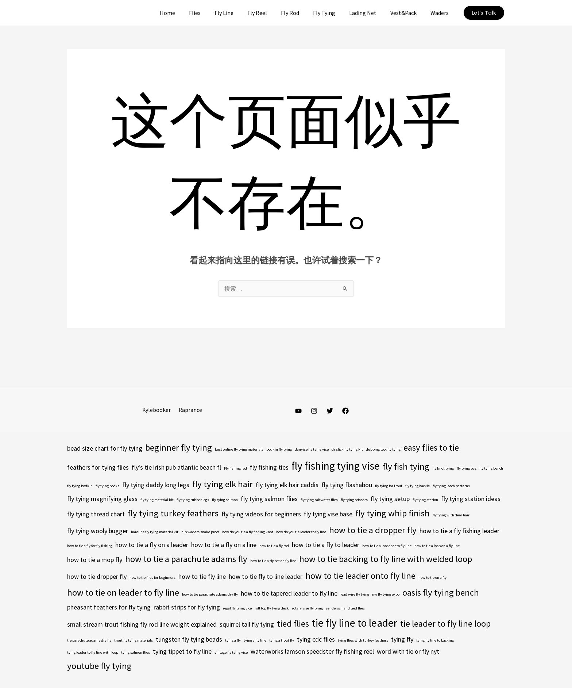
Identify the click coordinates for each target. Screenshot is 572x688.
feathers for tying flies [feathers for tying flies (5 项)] (98, 467)
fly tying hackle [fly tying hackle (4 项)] (417, 486)
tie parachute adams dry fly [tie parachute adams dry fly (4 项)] (89, 640)
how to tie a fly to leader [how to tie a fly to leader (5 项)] (325, 545)
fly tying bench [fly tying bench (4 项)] (491, 468)
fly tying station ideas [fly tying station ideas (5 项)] (470, 499)
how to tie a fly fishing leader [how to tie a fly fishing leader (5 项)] (459, 531)
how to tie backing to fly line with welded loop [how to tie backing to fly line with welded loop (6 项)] (385, 559)
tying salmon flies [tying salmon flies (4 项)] (135, 652)
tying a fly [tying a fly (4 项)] (233, 640)
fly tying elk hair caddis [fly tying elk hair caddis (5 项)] (287, 485)
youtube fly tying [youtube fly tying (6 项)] (99, 666)
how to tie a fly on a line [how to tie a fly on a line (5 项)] (223, 545)
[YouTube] (298, 411)
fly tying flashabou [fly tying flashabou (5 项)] (346, 485)
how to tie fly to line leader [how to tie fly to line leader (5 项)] (265, 577)
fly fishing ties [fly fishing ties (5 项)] (269, 467)
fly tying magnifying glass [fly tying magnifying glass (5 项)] (102, 499)
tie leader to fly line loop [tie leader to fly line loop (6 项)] (445, 624)
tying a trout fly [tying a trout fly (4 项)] (281, 640)
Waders (441, 12)
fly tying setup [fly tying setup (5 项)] (390, 499)
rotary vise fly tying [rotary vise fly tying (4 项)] (307, 608)
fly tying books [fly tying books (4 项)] (107, 486)
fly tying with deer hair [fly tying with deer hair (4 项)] (451, 515)
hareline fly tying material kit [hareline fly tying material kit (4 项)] (154, 532)
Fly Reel (269, 12)
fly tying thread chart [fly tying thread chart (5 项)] (96, 514)
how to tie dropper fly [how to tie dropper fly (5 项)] (97, 577)
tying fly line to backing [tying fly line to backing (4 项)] (435, 640)
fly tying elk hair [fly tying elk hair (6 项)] (222, 484)
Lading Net (368, 12)
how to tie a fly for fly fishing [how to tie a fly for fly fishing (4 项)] (89, 546)
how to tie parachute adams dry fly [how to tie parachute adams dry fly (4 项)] (210, 594)
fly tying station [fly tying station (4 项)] (425, 500)
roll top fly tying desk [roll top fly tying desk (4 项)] (272, 608)
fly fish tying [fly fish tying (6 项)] (406, 467)
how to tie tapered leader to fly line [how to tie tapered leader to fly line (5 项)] (289, 593)
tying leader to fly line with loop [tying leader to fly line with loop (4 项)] (92, 652)
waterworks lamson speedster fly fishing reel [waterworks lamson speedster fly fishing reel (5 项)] (312, 651)
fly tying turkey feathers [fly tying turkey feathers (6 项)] (173, 513)
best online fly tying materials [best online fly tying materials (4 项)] (239, 449)
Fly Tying (332, 12)
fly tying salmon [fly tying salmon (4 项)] (225, 500)
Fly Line (238, 12)
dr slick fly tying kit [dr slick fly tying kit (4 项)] (347, 449)
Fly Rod (300, 12)
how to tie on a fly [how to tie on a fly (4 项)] (432, 578)
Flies (211, 12)
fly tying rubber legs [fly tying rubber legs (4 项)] (193, 500)
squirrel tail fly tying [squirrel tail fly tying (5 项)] (247, 624)
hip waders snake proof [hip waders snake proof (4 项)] (200, 532)
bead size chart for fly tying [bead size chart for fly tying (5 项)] (104, 448)
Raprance (189, 410)
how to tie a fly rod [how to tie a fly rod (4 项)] (274, 546)
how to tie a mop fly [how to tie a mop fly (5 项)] (94, 560)
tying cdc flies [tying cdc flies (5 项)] (316, 639)
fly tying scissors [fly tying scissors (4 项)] (354, 500)
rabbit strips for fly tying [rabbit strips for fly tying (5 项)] (187, 607)
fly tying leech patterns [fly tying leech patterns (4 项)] (451, 486)
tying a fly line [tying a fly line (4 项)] (255, 640)
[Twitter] (329, 411)
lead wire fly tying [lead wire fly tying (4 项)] (354, 594)
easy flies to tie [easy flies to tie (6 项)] (431, 448)
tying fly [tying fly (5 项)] (402, 639)
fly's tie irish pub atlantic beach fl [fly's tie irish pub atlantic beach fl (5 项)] (176, 467)
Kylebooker (157, 410)
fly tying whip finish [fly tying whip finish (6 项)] (392, 513)
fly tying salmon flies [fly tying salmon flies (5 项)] (269, 499)
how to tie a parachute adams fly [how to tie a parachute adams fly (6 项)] (186, 559)
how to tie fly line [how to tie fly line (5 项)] (202, 577)
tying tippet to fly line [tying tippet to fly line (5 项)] (182, 651)
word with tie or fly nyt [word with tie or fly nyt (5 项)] (408, 651)
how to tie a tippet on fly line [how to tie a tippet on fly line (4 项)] (273, 561)
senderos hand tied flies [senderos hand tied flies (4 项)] (345, 608)
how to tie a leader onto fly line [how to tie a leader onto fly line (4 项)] (386, 546)
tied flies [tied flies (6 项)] (293, 624)
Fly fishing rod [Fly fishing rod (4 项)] (235, 468)
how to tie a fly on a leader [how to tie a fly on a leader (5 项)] (151, 545)
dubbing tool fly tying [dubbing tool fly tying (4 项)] (383, 449)
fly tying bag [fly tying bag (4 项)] (466, 468)
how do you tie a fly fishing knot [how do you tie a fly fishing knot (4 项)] (247, 532)
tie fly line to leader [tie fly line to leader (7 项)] (354, 623)
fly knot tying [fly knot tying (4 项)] (443, 468)
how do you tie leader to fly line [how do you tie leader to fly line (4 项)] (301, 532)
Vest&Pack (407, 12)
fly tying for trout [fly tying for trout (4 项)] (388, 486)
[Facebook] (345, 411)
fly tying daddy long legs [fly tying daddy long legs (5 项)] (155, 485)
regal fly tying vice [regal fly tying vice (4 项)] (237, 608)
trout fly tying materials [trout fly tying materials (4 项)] (133, 640)
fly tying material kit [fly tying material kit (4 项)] (157, 500)
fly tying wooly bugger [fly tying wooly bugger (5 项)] (97, 531)
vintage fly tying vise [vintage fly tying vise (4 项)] (231, 652)
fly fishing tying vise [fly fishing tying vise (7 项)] (335, 466)
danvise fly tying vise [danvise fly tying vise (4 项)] (312, 449)
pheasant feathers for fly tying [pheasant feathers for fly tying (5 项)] (109, 607)
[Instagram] (314, 411)
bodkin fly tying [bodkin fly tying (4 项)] (279, 449)
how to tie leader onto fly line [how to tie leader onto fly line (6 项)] (360, 576)
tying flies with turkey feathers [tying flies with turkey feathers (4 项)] (363, 640)
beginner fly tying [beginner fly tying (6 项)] (178, 448)
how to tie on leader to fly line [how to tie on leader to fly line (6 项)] (123, 593)
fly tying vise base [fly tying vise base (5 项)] (328, 514)
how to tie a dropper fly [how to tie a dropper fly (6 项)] (373, 530)
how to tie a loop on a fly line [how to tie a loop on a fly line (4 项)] (437, 546)
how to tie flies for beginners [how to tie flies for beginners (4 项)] (152, 578)
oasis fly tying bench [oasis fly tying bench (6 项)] (440, 593)
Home (186, 12)
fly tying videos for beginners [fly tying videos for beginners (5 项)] (261, 514)
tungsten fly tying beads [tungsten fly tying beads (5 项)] (189, 639)
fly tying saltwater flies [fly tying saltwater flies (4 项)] (319, 500)
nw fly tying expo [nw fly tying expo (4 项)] (385, 594)
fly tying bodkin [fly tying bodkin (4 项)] (80, 486)
